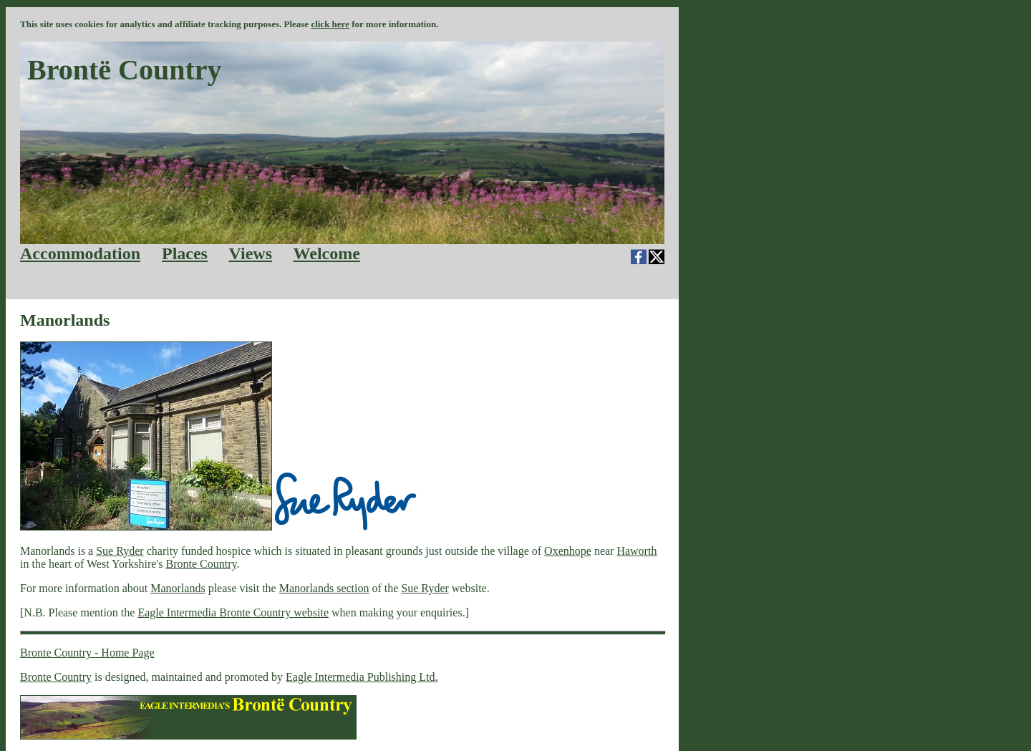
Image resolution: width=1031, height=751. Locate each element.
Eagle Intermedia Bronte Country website (233, 612)
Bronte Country (201, 564)
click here (330, 24)
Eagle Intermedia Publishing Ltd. (361, 677)
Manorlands (177, 588)
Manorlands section (324, 588)
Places (185, 253)
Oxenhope (567, 551)
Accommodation (80, 253)
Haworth (636, 551)
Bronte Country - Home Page (87, 652)
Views (250, 253)
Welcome (327, 253)
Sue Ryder (119, 551)
